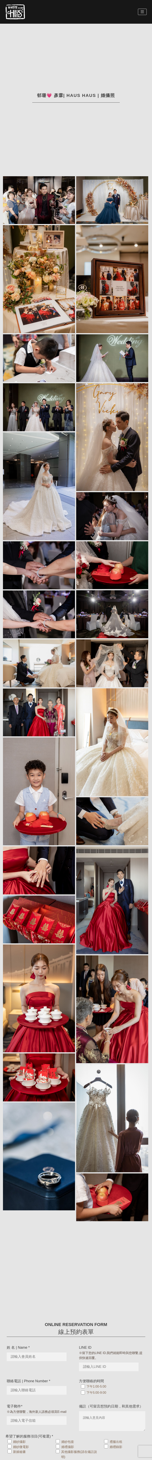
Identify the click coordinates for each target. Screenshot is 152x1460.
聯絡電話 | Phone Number (28, 1381)
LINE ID (85, 1347)
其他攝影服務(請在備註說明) (79, 1454)
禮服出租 (116, 1441)
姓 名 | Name (18, 1347)
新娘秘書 (19, 1451)
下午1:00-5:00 (96, 1386)
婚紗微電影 (21, 1447)
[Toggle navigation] (142, 12)
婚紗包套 (67, 1441)
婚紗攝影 (19, 1441)
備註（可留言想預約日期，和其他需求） (111, 1406)
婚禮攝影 (67, 1447)
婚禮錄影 (116, 1447)
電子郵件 (14, 1406)
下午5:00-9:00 (96, 1392)
